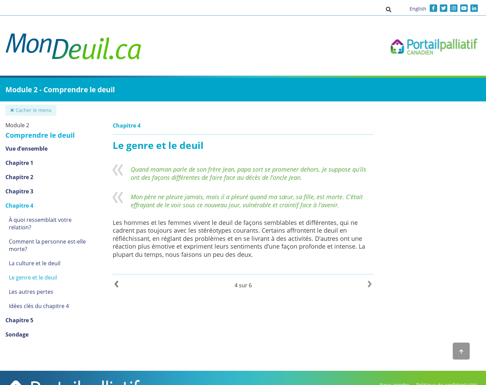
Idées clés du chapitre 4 (39, 306)
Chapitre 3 (19, 191)
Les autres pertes (31, 291)
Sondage (17, 334)
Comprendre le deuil (40, 135)
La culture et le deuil (34, 263)
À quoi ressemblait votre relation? (40, 223)
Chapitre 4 (19, 205)
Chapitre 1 (19, 163)
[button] (388, 9)
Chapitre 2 (19, 177)
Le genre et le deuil (33, 277)
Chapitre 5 (19, 320)
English (418, 8)
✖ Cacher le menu (31, 110)
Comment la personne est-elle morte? (47, 245)
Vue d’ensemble (26, 148)
